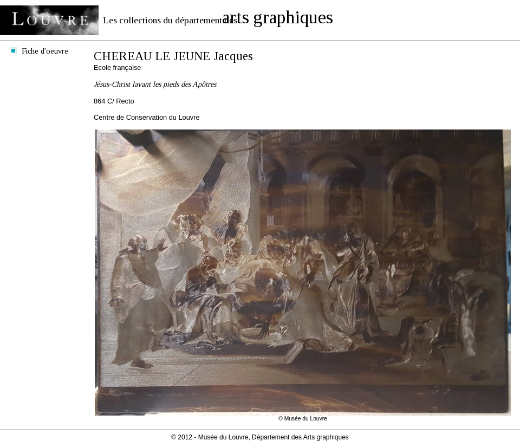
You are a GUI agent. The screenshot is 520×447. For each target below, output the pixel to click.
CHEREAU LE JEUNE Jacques (173, 56)
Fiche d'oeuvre (45, 51)
